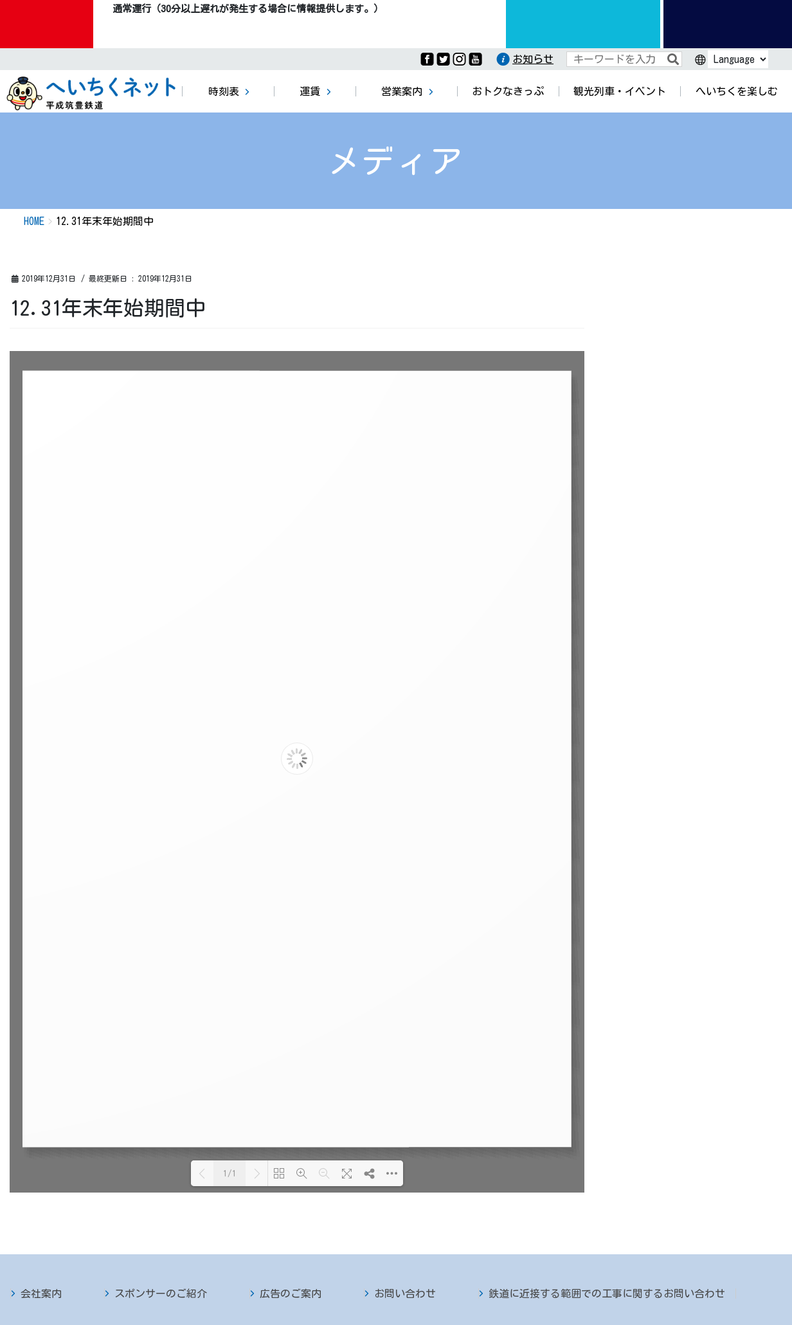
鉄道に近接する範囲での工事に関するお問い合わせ (607, 1293)
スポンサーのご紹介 (160, 1293)
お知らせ (533, 59)
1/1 (230, 1173)
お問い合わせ (405, 1293)
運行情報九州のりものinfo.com (583, 24)
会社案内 (41, 1293)
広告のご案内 (290, 1293)
